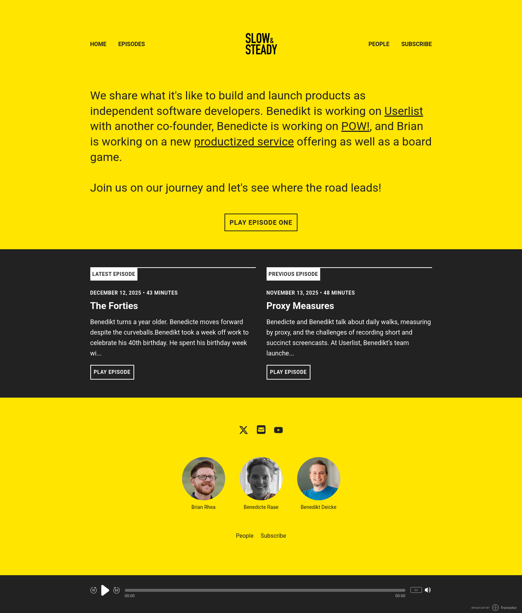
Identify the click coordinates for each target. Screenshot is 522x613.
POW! (355, 126)
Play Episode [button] (112, 372)
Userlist (404, 111)
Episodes (131, 44)
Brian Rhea (203, 483)
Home (98, 44)
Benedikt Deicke (318, 483)
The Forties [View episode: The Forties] (114, 305)
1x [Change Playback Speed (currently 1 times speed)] (416, 590)
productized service (244, 141)
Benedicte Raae (261, 483)
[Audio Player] (261, 594)
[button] (265, 590)
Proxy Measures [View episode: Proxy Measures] (300, 305)
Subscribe (416, 44)
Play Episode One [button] (261, 222)
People (378, 44)
